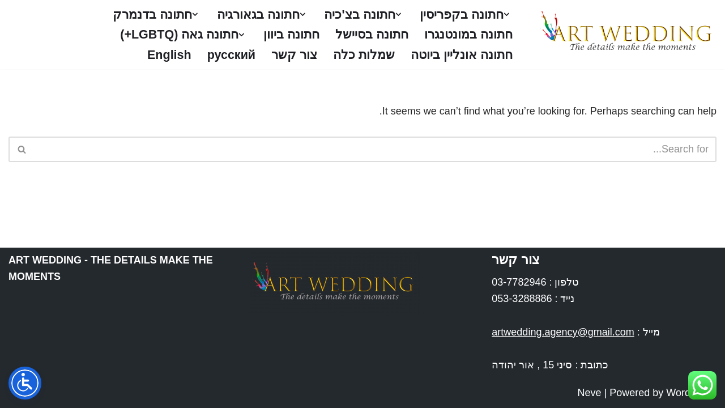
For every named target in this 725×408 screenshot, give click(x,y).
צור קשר (294, 55)
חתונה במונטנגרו (468, 35)
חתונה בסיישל (371, 35)
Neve (590, 392)
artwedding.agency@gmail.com (563, 332)
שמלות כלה (364, 55)
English (169, 55)
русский (231, 55)
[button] (507, 14)
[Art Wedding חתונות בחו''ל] (624, 34)
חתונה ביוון (291, 35)
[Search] (375, 149)
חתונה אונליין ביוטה (462, 55)
